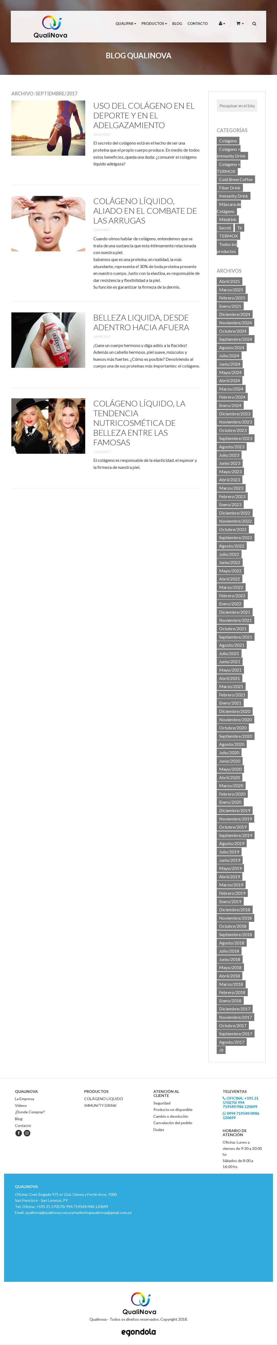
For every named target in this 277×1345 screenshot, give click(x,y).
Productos (154, 23)
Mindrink (227, 219)
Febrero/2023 (232, 496)
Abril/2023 (229, 479)
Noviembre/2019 (235, 818)
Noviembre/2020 (235, 719)
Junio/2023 (229, 463)
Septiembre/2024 (235, 339)
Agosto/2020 (231, 744)
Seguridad (161, 1103)
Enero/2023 (230, 504)
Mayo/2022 (230, 570)
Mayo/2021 (230, 669)
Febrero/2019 (232, 893)
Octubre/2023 (232, 430)
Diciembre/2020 (234, 711)
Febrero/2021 (232, 694)
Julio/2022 (229, 554)
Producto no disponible (173, 1109)
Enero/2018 (230, 1000)
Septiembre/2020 (235, 736)
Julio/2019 (229, 851)
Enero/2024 (230, 405)
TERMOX (228, 235)
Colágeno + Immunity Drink (231, 152)
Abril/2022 (229, 578)
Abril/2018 (229, 975)
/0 (221, 1050)
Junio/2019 (229, 860)
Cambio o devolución (170, 1116)
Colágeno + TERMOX (228, 168)
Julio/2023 (229, 455)
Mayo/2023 (230, 471)
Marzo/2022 (231, 587)
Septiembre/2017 (235, 1033)
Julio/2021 (229, 653)
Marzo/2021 (231, 686)
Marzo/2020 (231, 785)
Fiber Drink (229, 187)
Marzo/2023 (231, 487)
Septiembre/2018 (235, 934)
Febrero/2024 (232, 396)
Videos (21, 1105)
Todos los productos (227, 248)
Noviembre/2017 (235, 1017)
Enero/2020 (230, 802)
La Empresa (24, 1098)
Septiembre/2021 (235, 636)
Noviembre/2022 (235, 520)
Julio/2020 (229, 752)
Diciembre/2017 (234, 1008)
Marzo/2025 (231, 289)
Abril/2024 (229, 380)
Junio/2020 (229, 760)
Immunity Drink (233, 195)
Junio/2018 (229, 959)
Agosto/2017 (231, 1041)
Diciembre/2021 (234, 612)
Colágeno (228, 140)
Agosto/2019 (231, 843)
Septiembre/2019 (235, 835)
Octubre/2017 (232, 1025)
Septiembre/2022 (235, 537)
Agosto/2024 (231, 347)
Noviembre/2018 (235, 917)
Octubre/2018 (232, 926)
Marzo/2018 (231, 984)
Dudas (158, 1129)
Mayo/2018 (230, 967)
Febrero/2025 (232, 297)
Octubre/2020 (232, 727)
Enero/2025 (230, 306)
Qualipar (126, 23)
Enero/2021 (230, 702)
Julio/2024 (229, 355)
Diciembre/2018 (234, 909)
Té (239, 227)
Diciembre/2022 (234, 512)
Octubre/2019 (232, 826)
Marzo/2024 (231, 388)
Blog (177, 23)
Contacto (197, 23)
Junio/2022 (229, 562)
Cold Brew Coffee (236, 179)
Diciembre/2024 (234, 314)
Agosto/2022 (231, 545)
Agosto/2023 (231, 446)
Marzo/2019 (231, 884)
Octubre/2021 (232, 628)
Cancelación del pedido (172, 1122)
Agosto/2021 (231, 645)
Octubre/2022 (232, 529)
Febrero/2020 (232, 793)
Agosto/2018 (231, 942)
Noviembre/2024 (235, 322)
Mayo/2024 (230, 372)
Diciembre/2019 (234, 810)
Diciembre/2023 (234, 413)
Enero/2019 (230, 901)
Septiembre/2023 (235, 438)
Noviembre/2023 (235, 421)
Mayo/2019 (230, 868)
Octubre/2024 (232, 330)
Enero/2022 (230, 603)
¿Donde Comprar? (30, 1112)
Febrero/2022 (232, 595)
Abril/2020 (229, 777)
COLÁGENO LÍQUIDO (103, 1098)
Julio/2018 (229, 950)
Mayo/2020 (230, 769)
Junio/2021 (229, 661)
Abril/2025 (229, 281)
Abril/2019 (229, 876)
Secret (225, 227)
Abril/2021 (229, 678)
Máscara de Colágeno (229, 208)
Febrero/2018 (232, 992)
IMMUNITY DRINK (100, 1105)
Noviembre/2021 (235, 620)
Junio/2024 (229, 363)
